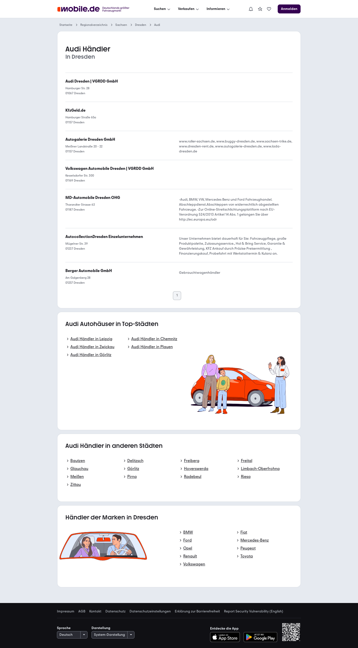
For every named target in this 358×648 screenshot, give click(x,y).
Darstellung (100, 628)
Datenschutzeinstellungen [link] (150, 611)
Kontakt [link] (95, 611)
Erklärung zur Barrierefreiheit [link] (197, 611)
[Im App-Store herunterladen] (226, 637)
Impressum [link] (65, 611)
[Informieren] (219, 8)
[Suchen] (162, 8)
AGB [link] (81, 611)
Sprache (64, 628)
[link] (260, 9)
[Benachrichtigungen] (250, 8)
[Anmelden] (289, 8)
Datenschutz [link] (115, 611)
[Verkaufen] (189, 8)
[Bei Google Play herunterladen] (260, 637)
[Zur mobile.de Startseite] (97, 9)
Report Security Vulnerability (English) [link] (253, 611)
